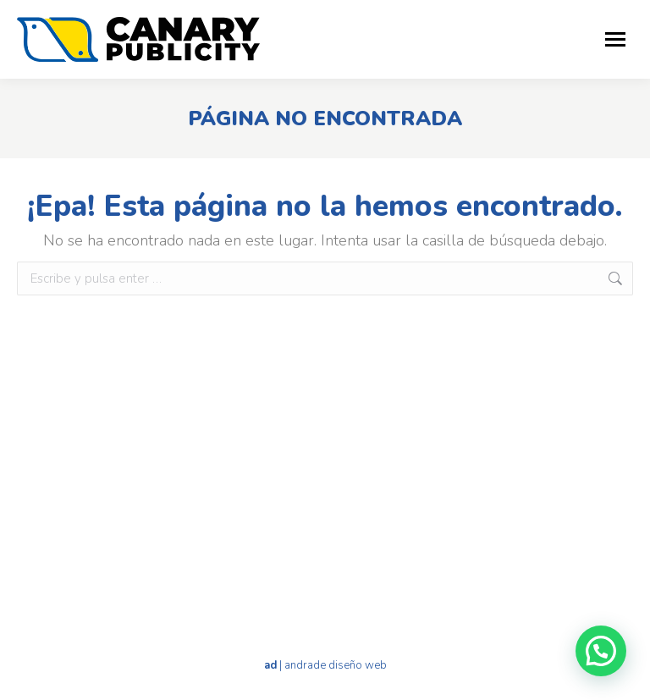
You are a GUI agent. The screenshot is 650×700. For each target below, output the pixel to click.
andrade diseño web (335, 665)
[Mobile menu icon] (615, 39)
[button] (601, 651)
